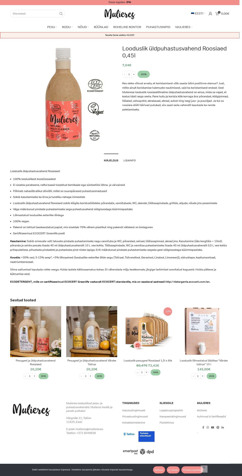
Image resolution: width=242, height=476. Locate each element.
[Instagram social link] (207, 427)
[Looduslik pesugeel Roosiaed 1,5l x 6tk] (147, 331)
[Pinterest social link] (217, 427)
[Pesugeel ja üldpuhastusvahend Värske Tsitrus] (91, 331)
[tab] (111, 159)
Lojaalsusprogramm (171, 410)
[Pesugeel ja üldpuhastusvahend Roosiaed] (35, 331)
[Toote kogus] (129, 74)
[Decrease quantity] (124, 74)
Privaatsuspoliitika (142, 469)
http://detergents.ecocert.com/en (187, 282)
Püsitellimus (167, 422)
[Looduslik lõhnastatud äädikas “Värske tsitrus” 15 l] (203, 331)
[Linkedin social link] (222, 427)
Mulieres (202, 410)
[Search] (37, 13)
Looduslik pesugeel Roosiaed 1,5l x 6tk (148, 360)
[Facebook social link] (203, 427)
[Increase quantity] (134, 74)
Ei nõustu (173, 470)
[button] (43, 376)
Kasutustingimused (133, 410)
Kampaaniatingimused (173, 416)
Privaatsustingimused (135, 416)
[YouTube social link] (212, 427)
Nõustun (159, 470)
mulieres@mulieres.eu (89, 429)
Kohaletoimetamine (133, 422)
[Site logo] (119, 13)
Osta (143, 74)
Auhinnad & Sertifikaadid (211, 416)
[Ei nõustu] (204, 469)
